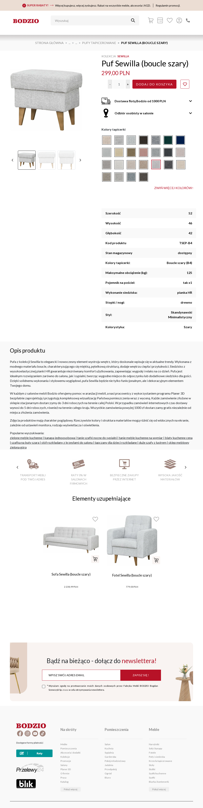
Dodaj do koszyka (154, 84)
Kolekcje (65, 756)
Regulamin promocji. (168, 5)
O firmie (64, 773)
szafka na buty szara (25, 442)
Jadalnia (109, 765)
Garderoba (110, 756)
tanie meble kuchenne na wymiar (141, 438)
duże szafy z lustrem (152, 442)
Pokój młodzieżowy (115, 760)
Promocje (65, 760)
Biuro (108, 777)
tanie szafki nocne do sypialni (97, 438)
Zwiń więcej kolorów (173, 188)
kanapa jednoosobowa (59, 438)
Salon (107, 744)
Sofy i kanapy (155, 748)
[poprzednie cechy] (17, 467)
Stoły (151, 765)
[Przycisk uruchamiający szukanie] (133, 20)
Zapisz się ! (141, 675)
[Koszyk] (150, 20)
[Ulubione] (169, 20)
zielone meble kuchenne (26, 438)
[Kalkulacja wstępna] (160, 20)
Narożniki (154, 744)
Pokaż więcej (70, 789)
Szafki (152, 777)
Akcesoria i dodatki (70, 752)
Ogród (108, 773)
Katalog (64, 781)
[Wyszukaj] (92, 20)
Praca (63, 777)
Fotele (152, 752)
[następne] (80, 155)
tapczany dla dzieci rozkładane (116, 442)
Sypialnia (109, 752)
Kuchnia (109, 748)
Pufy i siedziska (157, 756)
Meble (63, 744)
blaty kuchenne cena (178, 438)
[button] (110, 84)
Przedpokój (111, 769)
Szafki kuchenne (157, 773)
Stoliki (152, 769)
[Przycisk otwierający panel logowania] (179, 20)
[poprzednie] (12, 155)
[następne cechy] (186, 467)
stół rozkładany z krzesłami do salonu (67, 442)
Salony (63, 765)
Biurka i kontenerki (159, 781)
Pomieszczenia (68, 748)
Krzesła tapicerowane (160, 760)
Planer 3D (65, 769)
